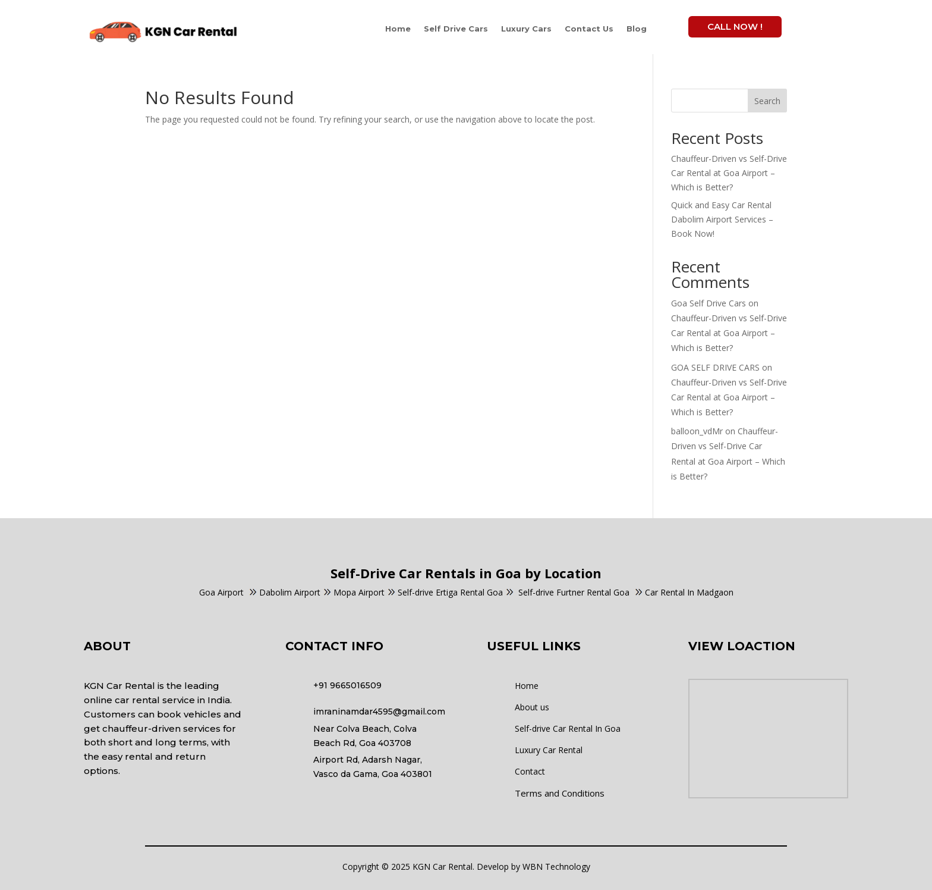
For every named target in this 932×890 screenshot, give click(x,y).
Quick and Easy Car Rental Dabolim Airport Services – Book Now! (722, 219)
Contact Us (589, 28)
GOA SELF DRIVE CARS (715, 367)
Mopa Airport (359, 592)
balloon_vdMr (697, 431)
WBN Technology (556, 866)
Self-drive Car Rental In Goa (568, 728)
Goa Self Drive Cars (708, 303)
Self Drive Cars (456, 28)
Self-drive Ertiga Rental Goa (450, 592)
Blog (636, 28)
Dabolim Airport (289, 592)
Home (398, 28)
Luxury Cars (526, 28)
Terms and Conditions (559, 793)
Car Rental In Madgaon (684, 592)
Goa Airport (221, 592)
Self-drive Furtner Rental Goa (569, 592)
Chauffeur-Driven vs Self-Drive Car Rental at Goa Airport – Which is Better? (729, 173)
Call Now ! (735, 26)
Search (767, 100)
